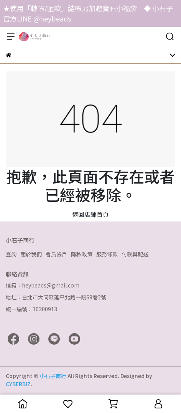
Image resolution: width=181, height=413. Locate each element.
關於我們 (31, 254)
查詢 (11, 254)
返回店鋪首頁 (90, 214)
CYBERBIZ (18, 384)
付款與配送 (135, 254)
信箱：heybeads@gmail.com (42, 285)
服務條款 (107, 254)
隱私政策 (81, 254)
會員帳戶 (56, 254)
